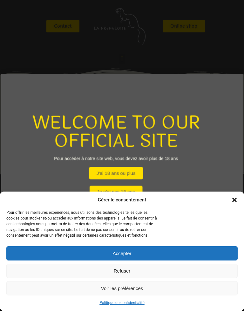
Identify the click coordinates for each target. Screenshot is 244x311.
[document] (122, 155)
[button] (234, 200)
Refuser (122, 271)
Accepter (121, 253)
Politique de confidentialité (122, 303)
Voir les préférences (122, 288)
